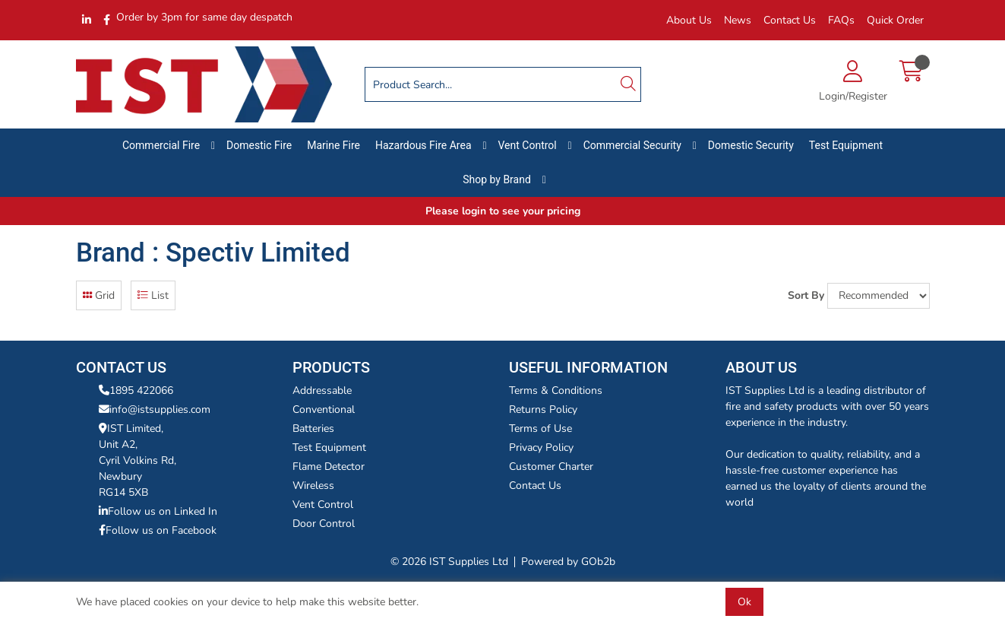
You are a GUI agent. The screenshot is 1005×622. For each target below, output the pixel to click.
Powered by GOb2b (568, 561)
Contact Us (789, 20)
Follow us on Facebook (157, 530)
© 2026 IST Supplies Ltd (449, 561)
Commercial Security (632, 145)
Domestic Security (751, 145)
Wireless (313, 485)
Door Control (323, 523)
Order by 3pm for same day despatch (204, 17)
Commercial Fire (161, 145)
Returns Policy (543, 409)
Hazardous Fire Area (423, 145)
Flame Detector (328, 466)
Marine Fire (333, 145)
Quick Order (895, 20)
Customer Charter (551, 466)
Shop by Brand (497, 179)
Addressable (322, 390)
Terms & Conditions (555, 390)
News (737, 20)
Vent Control (527, 145)
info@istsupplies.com (154, 409)
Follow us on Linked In (158, 511)
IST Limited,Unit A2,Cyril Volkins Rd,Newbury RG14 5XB (137, 460)
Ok (744, 602)
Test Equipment (846, 145)
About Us (689, 20)
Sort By (806, 295)
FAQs (841, 20)
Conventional (323, 409)
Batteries (313, 428)
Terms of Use (540, 428)
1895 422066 (136, 390)
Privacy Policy (541, 447)
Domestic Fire (259, 145)
